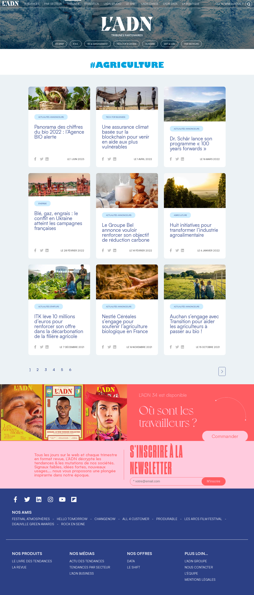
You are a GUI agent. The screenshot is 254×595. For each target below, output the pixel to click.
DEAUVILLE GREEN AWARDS (33, 524)
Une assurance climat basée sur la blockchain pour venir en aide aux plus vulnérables (125, 137)
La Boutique (190, 3)
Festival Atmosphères (31, 519)
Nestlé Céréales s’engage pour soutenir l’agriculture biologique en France (125, 323)
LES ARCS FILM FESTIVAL (203, 519)
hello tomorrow (72, 519)
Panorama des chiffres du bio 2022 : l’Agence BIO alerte (59, 132)
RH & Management (98, 43)
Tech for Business (126, 43)
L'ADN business (81, 573)
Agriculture (180, 215)
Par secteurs (191, 43)
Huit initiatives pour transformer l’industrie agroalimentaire (194, 230)
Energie (42, 203)
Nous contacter (199, 567)
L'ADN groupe (196, 561)
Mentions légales (200, 580)
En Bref (59, 43)
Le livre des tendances (32, 561)
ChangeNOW (104, 519)
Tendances (31, 3)
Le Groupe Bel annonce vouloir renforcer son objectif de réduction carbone (125, 232)
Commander (225, 436)
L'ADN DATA (170, 3)
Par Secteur (53, 3)
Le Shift (131, 3)
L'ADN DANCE (149, 3)
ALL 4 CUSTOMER (135, 519)
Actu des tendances (86, 561)
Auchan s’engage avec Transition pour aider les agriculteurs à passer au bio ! (194, 323)
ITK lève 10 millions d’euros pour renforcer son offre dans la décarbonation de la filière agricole (58, 326)
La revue (19, 567)
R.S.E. (75, 43)
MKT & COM (169, 43)
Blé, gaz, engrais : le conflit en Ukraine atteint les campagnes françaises (58, 220)
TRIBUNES (73, 3)
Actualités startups (48, 306)
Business (150, 43)
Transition (91, 3)
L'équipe (191, 573)
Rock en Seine (73, 524)
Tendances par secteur (89, 567)
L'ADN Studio (112, 3)
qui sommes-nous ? (229, 3)
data (131, 561)
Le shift (133, 567)
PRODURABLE (166, 519)
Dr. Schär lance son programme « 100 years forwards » (191, 143)
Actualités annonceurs (51, 117)
